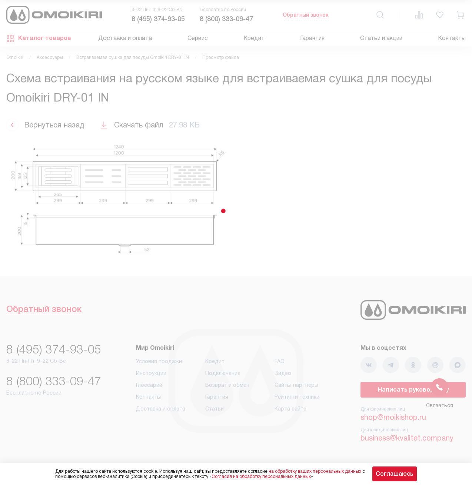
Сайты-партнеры (296, 385)
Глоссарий (149, 385)
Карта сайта (290, 409)
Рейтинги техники (297, 397)
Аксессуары (50, 57)
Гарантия (312, 38)
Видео (283, 373)
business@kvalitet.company (406, 438)
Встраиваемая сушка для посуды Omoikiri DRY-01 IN (132, 57)
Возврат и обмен (227, 385)
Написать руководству (413, 389)
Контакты (452, 38)
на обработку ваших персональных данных (315, 471)
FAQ (280, 361)
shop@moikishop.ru (393, 417)
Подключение (222, 373)
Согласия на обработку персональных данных (261, 476)
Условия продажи (159, 361)
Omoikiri (14, 57)
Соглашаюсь (394, 474)
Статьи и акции (381, 38)
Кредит (254, 38)
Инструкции (151, 373)
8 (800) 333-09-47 (226, 19)
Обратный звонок (306, 15)
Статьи (214, 409)
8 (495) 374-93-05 (158, 19)
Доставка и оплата (125, 38)
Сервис (197, 38)
